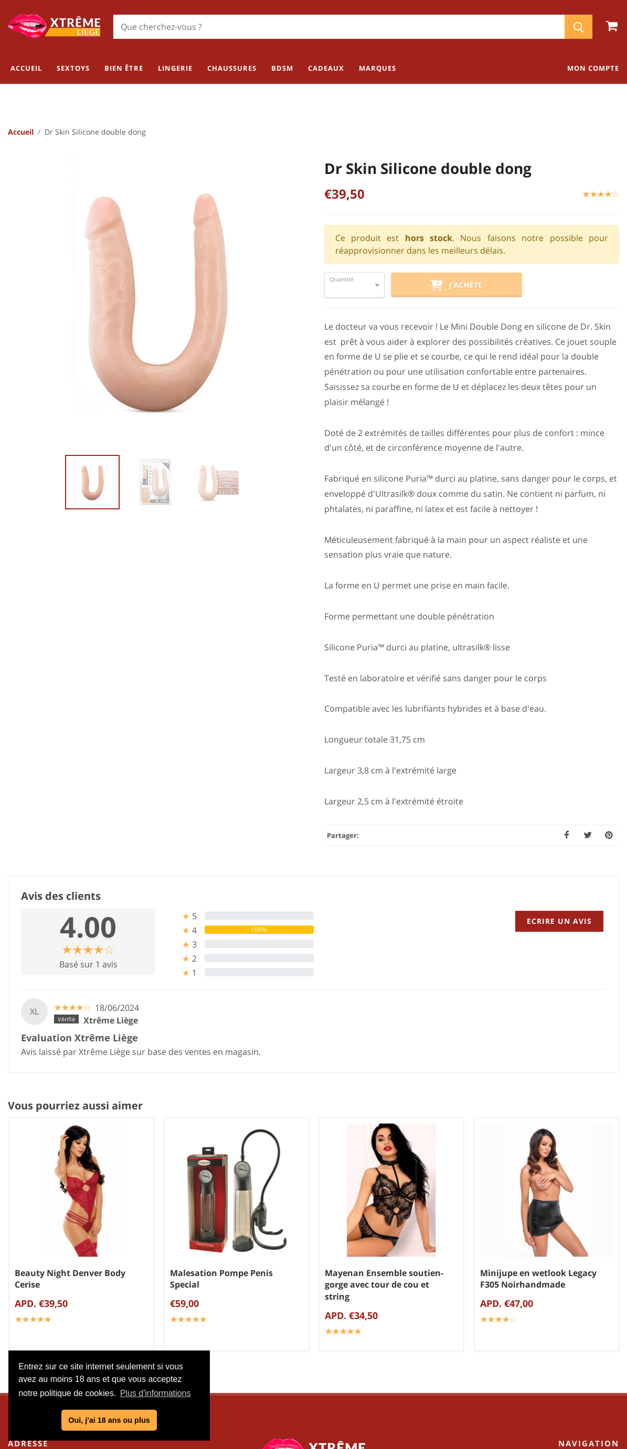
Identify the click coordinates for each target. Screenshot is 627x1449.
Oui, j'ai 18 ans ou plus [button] (109, 1420)
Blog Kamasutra (317, 1308)
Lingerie (602, 1271)
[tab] (238, 916)
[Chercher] (339, 27)
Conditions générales (317, 1256)
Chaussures (594, 1288)
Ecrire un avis (559, 922)
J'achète (456, 286)
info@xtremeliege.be (77, 1306)
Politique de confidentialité (317, 1274)
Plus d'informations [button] (155, 1393)
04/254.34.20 (50, 1289)
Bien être (600, 1253)
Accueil (21, 132)
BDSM (606, 1305)
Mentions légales (317, 1291)
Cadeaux (600, 1322)
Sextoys (602, 1236)
